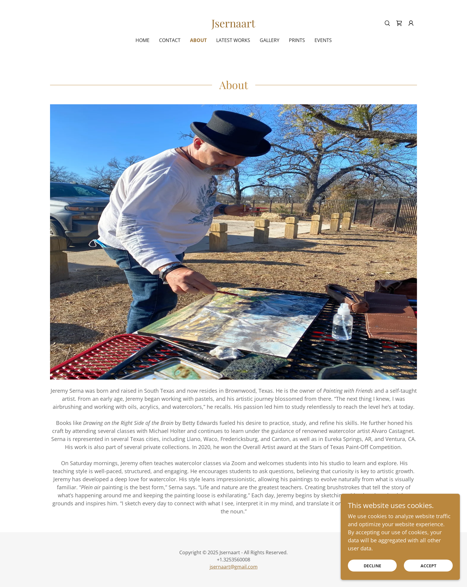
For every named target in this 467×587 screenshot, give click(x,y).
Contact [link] (169, 40)
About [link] (198, 40)
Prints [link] (297, 40)
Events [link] (323, 40)
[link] (233, 25)
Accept (428, 574)
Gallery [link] (269, 40)
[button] (411, 23)
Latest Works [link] (233, 40)
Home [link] (143, 40)
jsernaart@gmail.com (234, 566)
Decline (372, 574)
